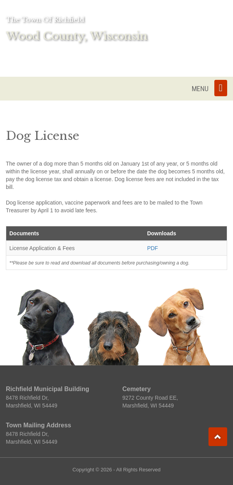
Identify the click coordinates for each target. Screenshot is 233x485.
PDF (152, 248)
